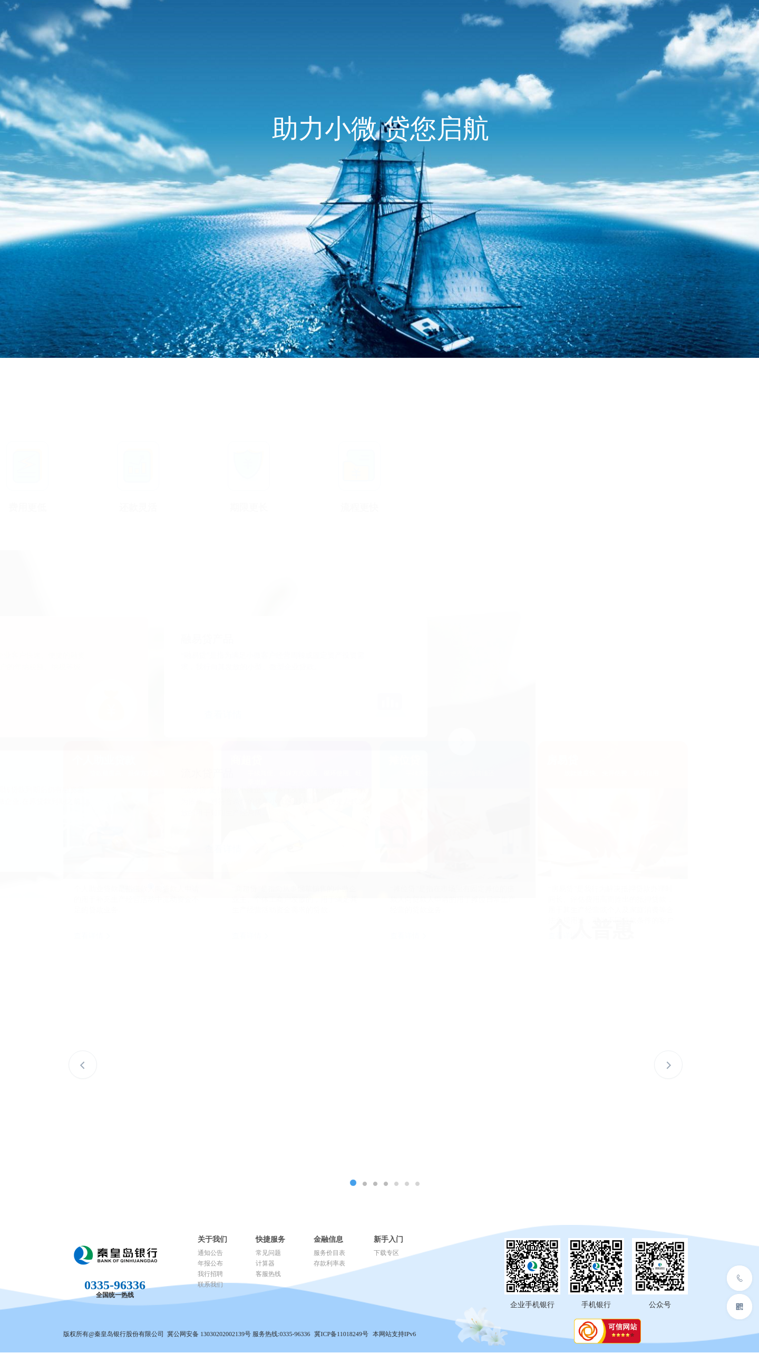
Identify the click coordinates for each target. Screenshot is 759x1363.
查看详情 (277, 714)
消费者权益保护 (623, 13)
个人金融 (287, 27)
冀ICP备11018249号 (341, 1334)
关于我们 (498, 27)
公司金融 (234, 27)
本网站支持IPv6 (394, 1334)
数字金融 (392, 27)
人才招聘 (445, 27)
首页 (191, 23)
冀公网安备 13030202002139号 (209, 1334)
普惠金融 (339, 27)
